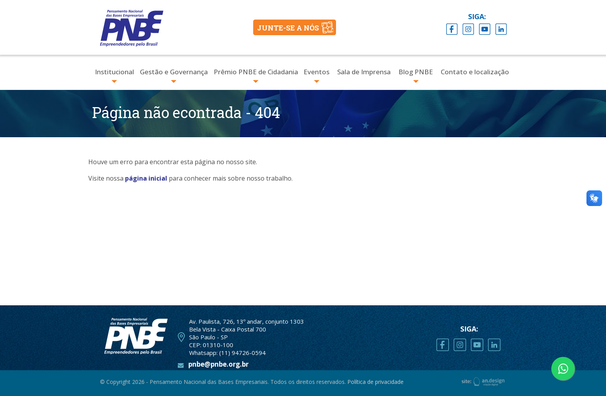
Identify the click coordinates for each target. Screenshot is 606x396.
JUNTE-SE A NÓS (288, 27)
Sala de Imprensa (364, 71)
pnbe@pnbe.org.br (218, 364)
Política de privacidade (375, 381)
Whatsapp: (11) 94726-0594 (227, 353)
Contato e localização (475, 71)
